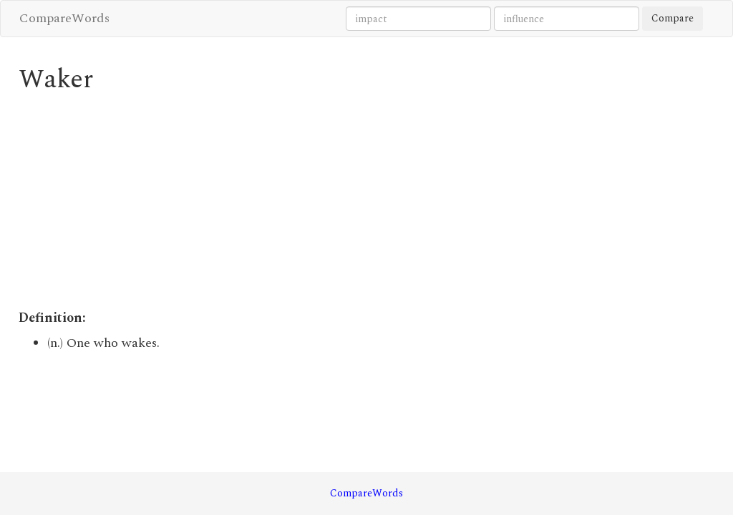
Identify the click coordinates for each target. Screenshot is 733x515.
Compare (672, 18)
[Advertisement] (277, 202)
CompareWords (64, 18)
